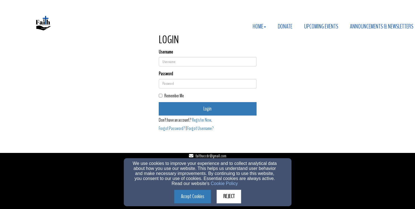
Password (166, 74)
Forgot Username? (200, 128)
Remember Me (171, 96)
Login (207, 108)
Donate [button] (285, 26)
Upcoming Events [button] (321, 26)
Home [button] (259, 26)
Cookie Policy (224, 183)
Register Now (201, 120)
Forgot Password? (172, 128)
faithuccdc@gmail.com (211, 156)
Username (166, 52)
